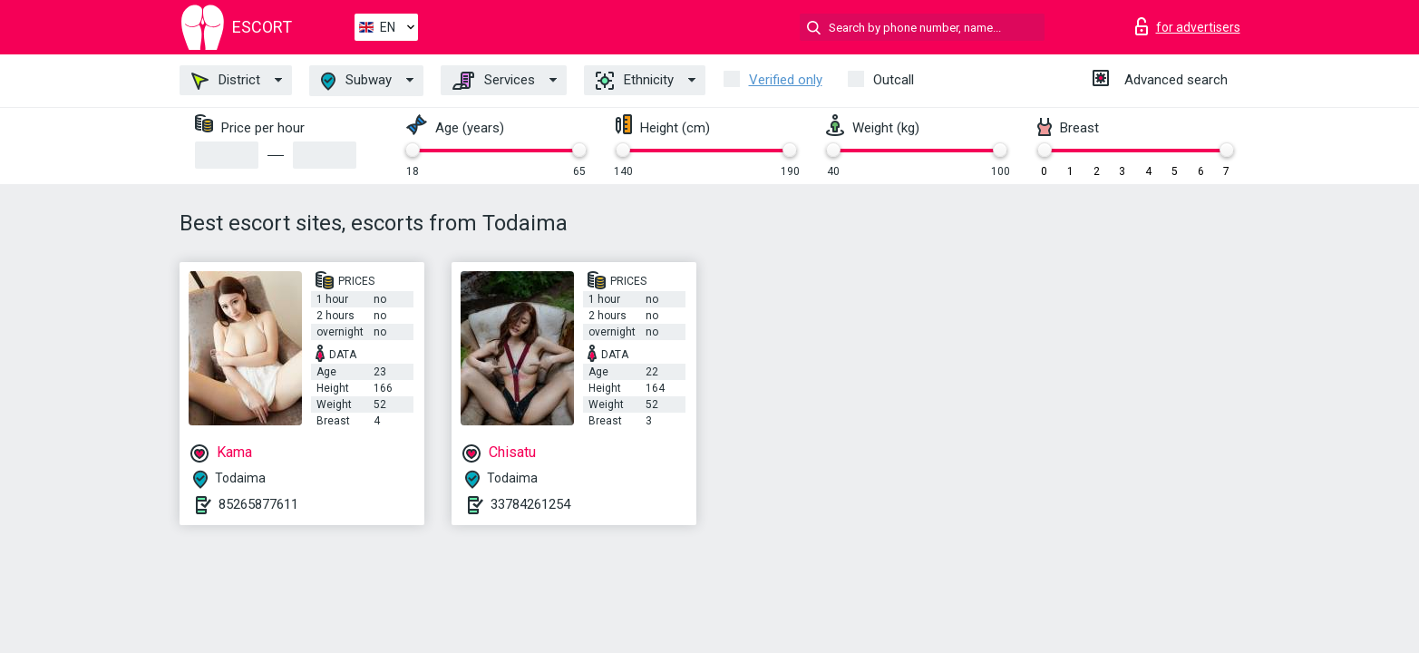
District (225, 81)
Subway (356, 81)
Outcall (893, 80)
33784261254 (530, 504)
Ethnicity (635, 81)
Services (493, 81)
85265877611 (258, 504)
